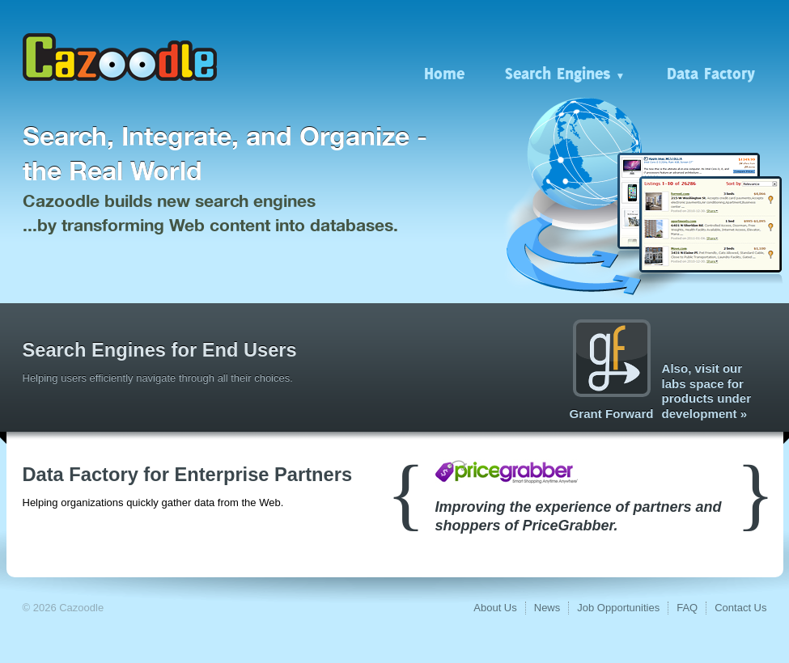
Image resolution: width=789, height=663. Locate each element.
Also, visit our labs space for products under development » (707, 390)
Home (444, 72)
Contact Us (740, 608)
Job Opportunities (618, 608)
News (547, 608)
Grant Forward (612, 369)
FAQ (687, 608)
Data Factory (711, 72)
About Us (494, 608)
